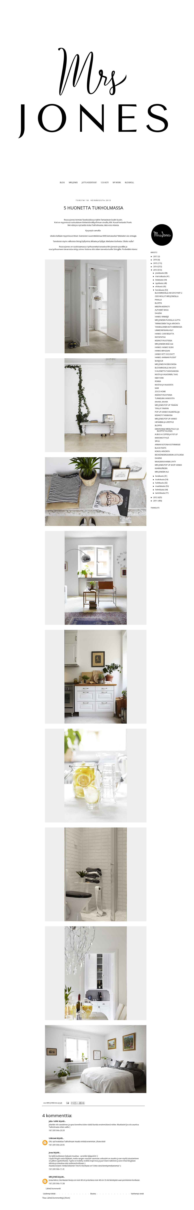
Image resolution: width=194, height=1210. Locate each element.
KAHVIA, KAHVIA (161, 402)
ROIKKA (158, 381)
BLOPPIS (158, 303)
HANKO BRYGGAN (162, 351)
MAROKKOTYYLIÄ (162, 438)
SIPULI (157, 441)
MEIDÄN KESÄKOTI (162, 306)
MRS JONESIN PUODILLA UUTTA (167, 320)
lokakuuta (159, 280)
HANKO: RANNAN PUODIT (165, 357)
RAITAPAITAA (160, 337)
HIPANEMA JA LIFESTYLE (164, 422)
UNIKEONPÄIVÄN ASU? (164, 330)
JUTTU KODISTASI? (89, 182)
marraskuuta (160, 276)
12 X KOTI (105, 182)
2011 (155, 500)
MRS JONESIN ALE (162, 472)
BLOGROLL (129, 182)
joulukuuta (159, 273)
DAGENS (158, 313)
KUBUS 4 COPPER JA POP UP (166, 434)
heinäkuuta (160, 290)
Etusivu (93, 1193)
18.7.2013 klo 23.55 (57, 1145)
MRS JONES (73, 182)
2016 (155, 260)
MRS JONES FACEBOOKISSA (165, 364)
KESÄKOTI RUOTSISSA (163, 340)
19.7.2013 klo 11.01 (57, 1169)
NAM (157, 388)
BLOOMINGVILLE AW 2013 (165, 368)
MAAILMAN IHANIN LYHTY (165, 461)
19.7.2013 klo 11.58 (57, 1183)
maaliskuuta (160, 486)
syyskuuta (159, 283)
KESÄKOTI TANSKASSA (164, 415)
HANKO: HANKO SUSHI (164, 347)
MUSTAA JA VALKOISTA (164, 385)
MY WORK (117, 182)
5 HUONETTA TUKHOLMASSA (167, 371)
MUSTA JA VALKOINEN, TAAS (166, 374)
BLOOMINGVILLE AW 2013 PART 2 (168, 293)
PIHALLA (158, 300)
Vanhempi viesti (137, 1193)
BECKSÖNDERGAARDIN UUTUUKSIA (169, 455)
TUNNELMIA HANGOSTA (165, 398)
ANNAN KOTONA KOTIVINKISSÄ (167, 444)
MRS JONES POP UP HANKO (166, 419)
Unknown (52, 1138)
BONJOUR (159, 361)
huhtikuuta (159, 483)
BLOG (62, 182)
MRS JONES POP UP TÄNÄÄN (166, 405)
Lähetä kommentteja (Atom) (58, 1198)
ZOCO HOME (160, 391)
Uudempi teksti (49, 1193)
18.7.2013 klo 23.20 (57, 1130)
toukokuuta (160, 479)
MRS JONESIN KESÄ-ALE (164, 344)
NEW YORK (159, 378)
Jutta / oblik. (53, 1121)
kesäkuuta (159, 476)
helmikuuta (160, 489)
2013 (155, 270)
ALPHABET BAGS (161, 310)
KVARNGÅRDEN (161, 468)
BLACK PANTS (160, 448)
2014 (155, 266)
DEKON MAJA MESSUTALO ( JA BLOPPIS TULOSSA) (167, 430)
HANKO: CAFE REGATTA (164, 334)
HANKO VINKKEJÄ (162, 317)
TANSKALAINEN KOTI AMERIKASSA (168, 327)
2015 (155, 263)
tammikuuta (160, 493)
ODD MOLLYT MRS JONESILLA (167, 296)
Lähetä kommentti (53, 1188)
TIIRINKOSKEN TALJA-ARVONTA (167, 323)
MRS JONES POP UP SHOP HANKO (168, 465)
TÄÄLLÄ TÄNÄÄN (162, 408)
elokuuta (159, 286)
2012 (155, 497)
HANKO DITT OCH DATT (165, 354)
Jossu (51, 1152)
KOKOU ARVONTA (162, 451)
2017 (155, 256)
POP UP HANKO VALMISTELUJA (167, 412)
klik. (111, 222)
